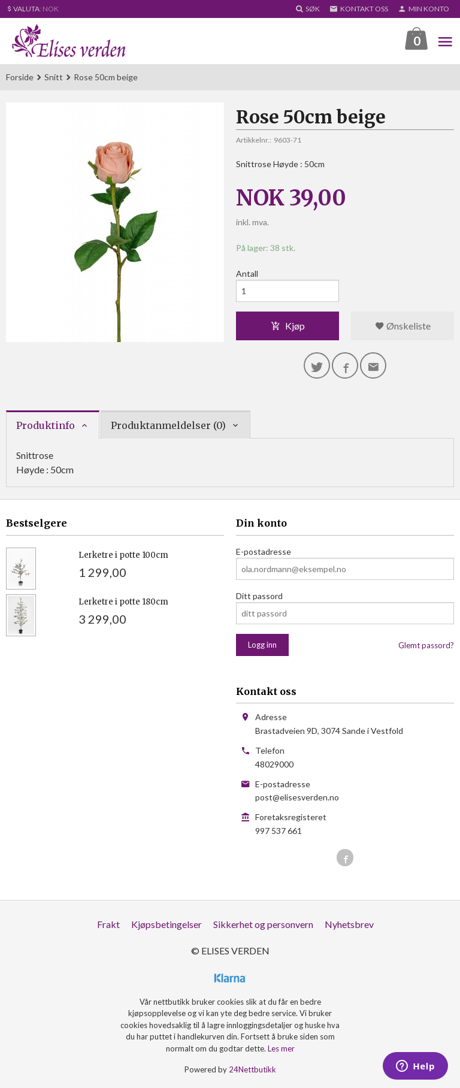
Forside (20, 77)
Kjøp (288, 325)
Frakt (108, 924)
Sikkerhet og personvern (263, 924)
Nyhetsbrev (349, 924)
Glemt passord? (426, 645)
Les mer (281, 1048)
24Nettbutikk (252, 1069)
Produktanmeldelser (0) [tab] (168, 425)
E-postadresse (263, 551)
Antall (247, 273)
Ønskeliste (403, 325)
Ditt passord (259, 596)
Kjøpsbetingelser (166, 924)
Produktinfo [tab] (45, 425)
